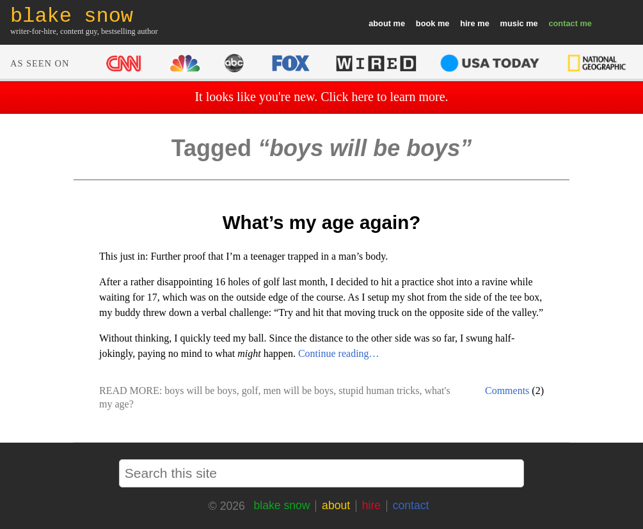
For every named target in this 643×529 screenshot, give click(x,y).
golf (250, 390)
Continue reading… (338, 353)
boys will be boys (200, 390)
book (426, 23)
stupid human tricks (378, 390)
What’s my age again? (322, 222)
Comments (507, 390)
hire (467, 23)
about (380, 23)
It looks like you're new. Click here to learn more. (321, 97)
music (512, 23)
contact (563, 23)
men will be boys (298, 390)
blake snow (281, 505)
